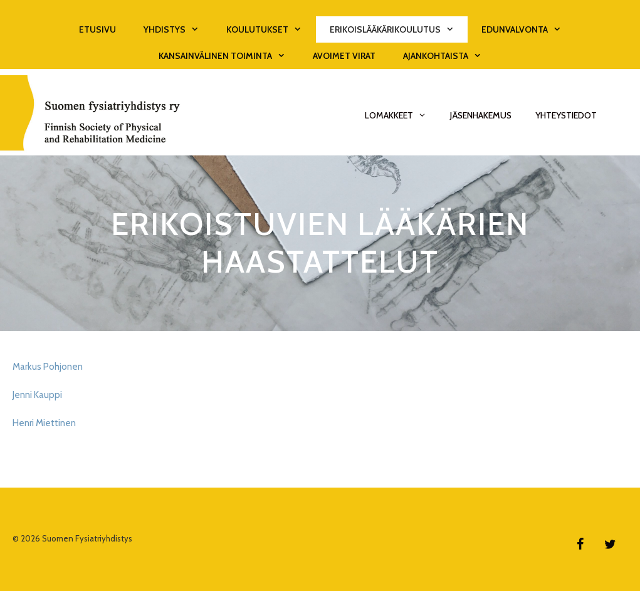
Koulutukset (270, 29)
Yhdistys (178, 29)
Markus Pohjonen (48, 366)
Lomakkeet (401, 115)
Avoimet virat (344, 55)
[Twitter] (609, 544)
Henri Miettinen (44, 423)
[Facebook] (579, 544)
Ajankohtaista (449, 56)
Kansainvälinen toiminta (229, 56)
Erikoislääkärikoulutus (399, 29)
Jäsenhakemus (480, 115)
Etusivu (97, 29)
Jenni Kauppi (37, 394)
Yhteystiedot (566, 115)
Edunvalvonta (528, 29)
